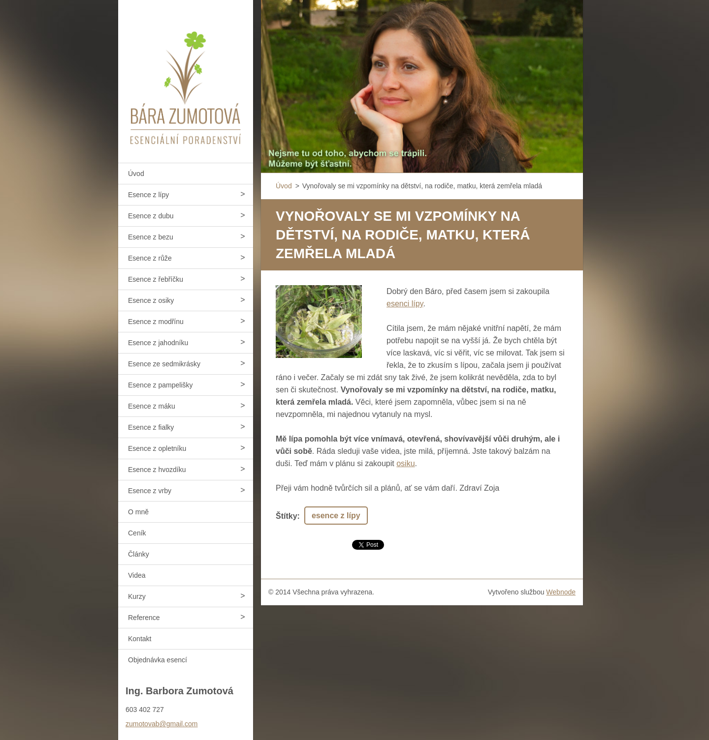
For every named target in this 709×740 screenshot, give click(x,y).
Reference (144, 618)
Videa (137, 575)
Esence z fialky (151, 427)
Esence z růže (150, 258)
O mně (138, 512)
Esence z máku (151, 406)
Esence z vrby (149, 491)
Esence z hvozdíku (157, 470)
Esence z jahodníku (158, 343)
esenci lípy (405, 303)
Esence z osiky (151, 300)
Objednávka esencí (157, 660)
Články (138, 554)
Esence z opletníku (157, 448)
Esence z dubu (151, 216)
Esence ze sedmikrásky (164, 364)
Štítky (286, 516)
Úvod (136, 174)
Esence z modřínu (156, 322)
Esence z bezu (150, 237)
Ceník (137, 533)
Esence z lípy (148, 195)
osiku (405, 463)
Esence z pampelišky (160, 385)
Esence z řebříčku (155, 279)
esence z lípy (336, 515)
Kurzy (137, 596)
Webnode (561, 592)
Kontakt (139, 639)
